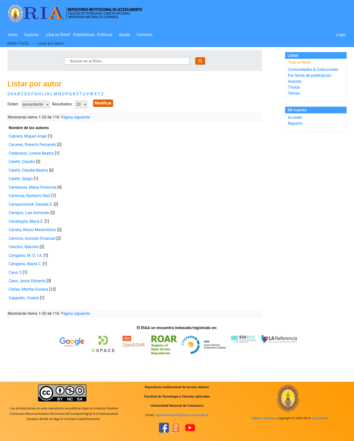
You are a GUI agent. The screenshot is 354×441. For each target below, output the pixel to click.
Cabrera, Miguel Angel (28, 136)
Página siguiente (75, 117)
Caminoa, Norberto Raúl (30, 195)
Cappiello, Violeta (24, 298)
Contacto (145, 34)
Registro (295, 123)
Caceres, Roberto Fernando (32, 144)
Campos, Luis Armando (29, 212)
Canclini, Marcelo (24, 246)
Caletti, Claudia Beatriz (28, 170)
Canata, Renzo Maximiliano (32, 229)
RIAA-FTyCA (18, 43)
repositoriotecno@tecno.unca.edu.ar (182, 415)
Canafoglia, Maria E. (26, 221)
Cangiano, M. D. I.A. (26, 255)
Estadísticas (84, 34)
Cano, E (15, 272)
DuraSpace (321, 418)
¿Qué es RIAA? (58, 34)
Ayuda (124, 34)
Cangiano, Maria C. (25, 263)
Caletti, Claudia (22, 161)
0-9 (10, 94)
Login (341, 34)
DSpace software (264, 418)
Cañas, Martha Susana (28, 289)
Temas (294, 93)
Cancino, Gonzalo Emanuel (32, 238)
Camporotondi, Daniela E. (31, 204)
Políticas (104, 34)
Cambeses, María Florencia (32, 187)
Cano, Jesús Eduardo (27, 281)
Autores (294, 81)
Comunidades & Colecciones (313, 69)
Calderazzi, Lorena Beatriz (31, 153)
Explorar (31, 34)
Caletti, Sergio (21, 178)
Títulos (294, 87)
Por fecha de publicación (309, 75)
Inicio (13, 34)
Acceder (295, 117)
